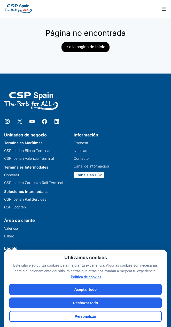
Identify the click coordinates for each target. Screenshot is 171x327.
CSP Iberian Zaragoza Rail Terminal (33, 183)
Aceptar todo (85, 289)
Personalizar (85, 316)
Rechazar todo (85, 303)
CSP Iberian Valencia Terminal (29, 158)
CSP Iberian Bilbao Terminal (27, 150)
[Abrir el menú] (164, 9)
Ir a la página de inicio (85, 47)
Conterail (11, 175)
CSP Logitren (15, 207)
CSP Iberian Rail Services (25, 199)
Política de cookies (86, 277)
